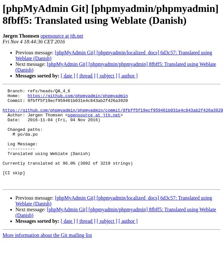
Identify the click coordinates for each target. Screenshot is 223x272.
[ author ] (128, 75)
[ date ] (68, 75)
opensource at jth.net (61, 36)
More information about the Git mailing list (47, 254)
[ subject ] (107, 75)
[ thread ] (85, 75)
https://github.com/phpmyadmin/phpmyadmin (78, 97)
